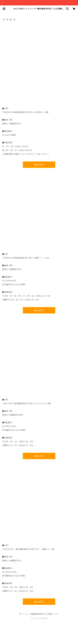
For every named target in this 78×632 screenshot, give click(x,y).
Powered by (39, 618)
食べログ (39, 164)
